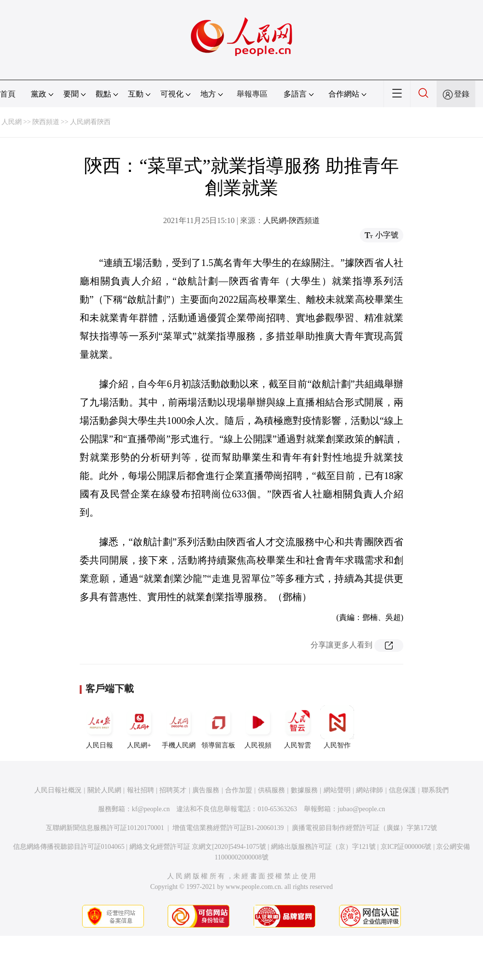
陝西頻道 (45, 122)
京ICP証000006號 (406, 846)
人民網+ (139, 727)
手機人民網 (179, 727)
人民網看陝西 (90, 122)
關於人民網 (104, 790)
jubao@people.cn (361, 809)
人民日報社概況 (58, 790)
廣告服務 (205, 790)
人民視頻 (258, 727)
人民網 (11, 122)
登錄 (461, 94)
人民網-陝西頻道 (291, 220)
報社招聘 (140, 790)
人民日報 (99, 727)
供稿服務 (271, 790)
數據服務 (304, 790)
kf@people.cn (151, 809)
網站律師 (369, 790)
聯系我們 (435, 790)
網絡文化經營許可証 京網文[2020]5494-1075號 (198, 846)
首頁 (7, 94)
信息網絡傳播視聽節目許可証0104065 (69, 846)
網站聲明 (337, 790)
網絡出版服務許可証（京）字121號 (323, 846)
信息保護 (402, 790)
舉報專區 (252, 94)
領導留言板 (218, 727)
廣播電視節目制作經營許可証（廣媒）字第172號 (364, 827)
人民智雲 (297, 727)
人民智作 (337, 727)
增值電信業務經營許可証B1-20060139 (228, 827)
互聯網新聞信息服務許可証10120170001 (105, 827)
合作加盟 (238, 790)
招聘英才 (172, 790)
